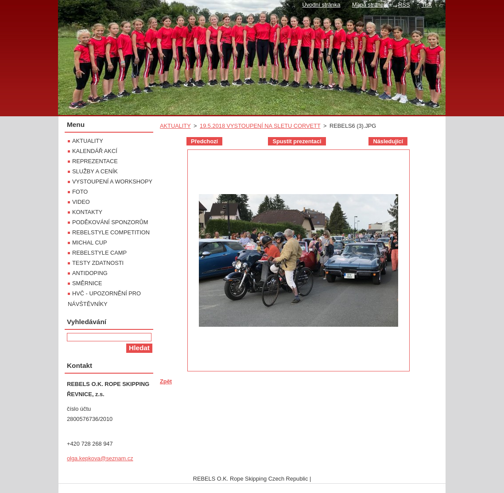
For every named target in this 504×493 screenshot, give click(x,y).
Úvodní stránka (321, 4)
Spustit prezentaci (296, 141)
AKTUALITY (175, 125)
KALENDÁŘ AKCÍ (94, 151)
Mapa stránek (369, 4)
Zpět (166, 381)
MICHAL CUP (89, 242)
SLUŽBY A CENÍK (95, 171)
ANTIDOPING (90, 273)
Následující (388, 141)
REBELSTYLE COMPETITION (111, 232)
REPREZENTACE (95, 161)
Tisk (427, 4)
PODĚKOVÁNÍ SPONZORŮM (110, 222)
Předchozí (204, 141)
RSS (404, 4)
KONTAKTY (87, 212)
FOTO (80, 191)
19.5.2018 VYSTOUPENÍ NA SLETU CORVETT (260, 125)
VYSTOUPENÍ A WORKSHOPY (112, 181)
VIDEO (81, 202)
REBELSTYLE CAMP (99, 252)
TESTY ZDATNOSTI (98, 263)
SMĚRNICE (87, 283)
